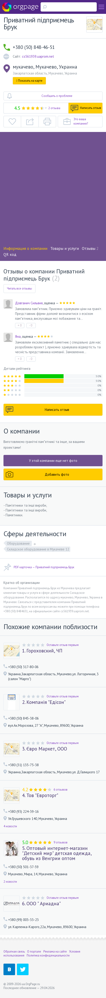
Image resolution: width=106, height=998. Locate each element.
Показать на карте (29, 81)
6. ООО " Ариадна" (41, 903)
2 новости (10, 882)
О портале (34, 951)
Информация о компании (25, 248)
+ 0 (20, 325)
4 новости (10, 826)
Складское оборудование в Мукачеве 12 (38, 549)
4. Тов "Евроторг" (40, 795)
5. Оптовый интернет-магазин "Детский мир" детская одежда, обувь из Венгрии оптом (56, 853)
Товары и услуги (64, 248)
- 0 (30, 325)
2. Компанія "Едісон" (44, 702)
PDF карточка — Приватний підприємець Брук (38, 567)
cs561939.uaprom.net (38, 56)
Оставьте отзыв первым (63, 645)
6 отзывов (60, 790)
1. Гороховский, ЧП (42, 650)
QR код (9, 254)
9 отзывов (60, 842)
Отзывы (90, 248)
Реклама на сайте (55, 951)
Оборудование (19, 543)
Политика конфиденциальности (48, 955)
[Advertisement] (53, 190)
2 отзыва (54, 108)
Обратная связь (14, 951)
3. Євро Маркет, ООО (44, 748)
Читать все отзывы (19, 288)
